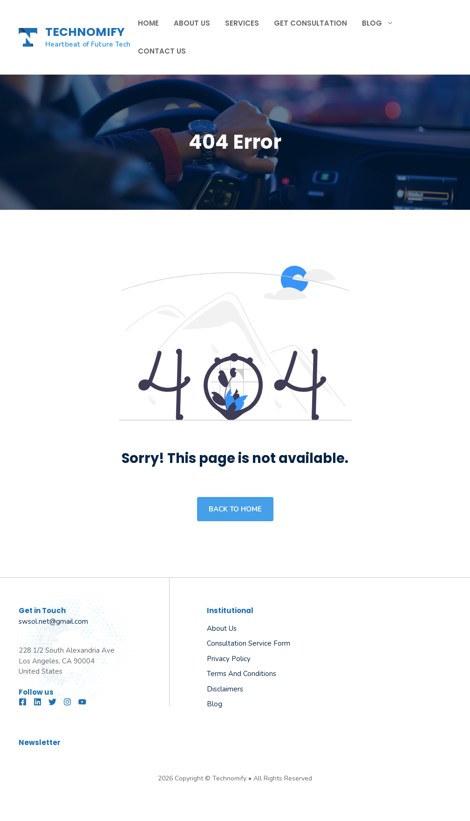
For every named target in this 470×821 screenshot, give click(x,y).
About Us (192, 23)
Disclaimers (225, 689)
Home (148, 23)
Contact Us (162, 51)
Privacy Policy (229, 658)
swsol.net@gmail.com (53, 621)
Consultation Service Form (248, 643)
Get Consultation (310, 23)
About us (222, 628)
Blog (381, 23)
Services (242, 23)
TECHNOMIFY (85, 32)
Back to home (235, 509)
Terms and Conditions (241, 673)
